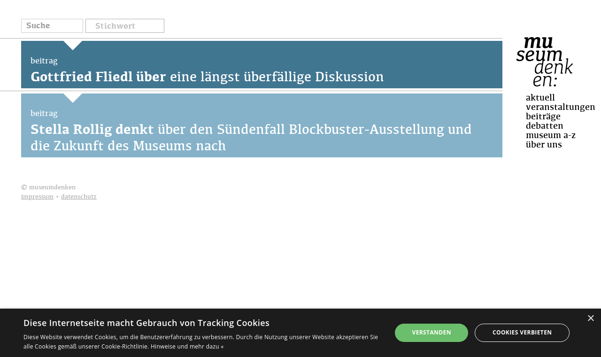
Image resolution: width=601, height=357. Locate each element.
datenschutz (79, 197)
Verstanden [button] (431, 332)
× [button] (590, 318)
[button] (125, 25)
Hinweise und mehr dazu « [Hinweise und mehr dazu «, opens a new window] (187, 346)
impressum (37, 197)
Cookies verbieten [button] (522, 332)
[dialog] (300, 333)
